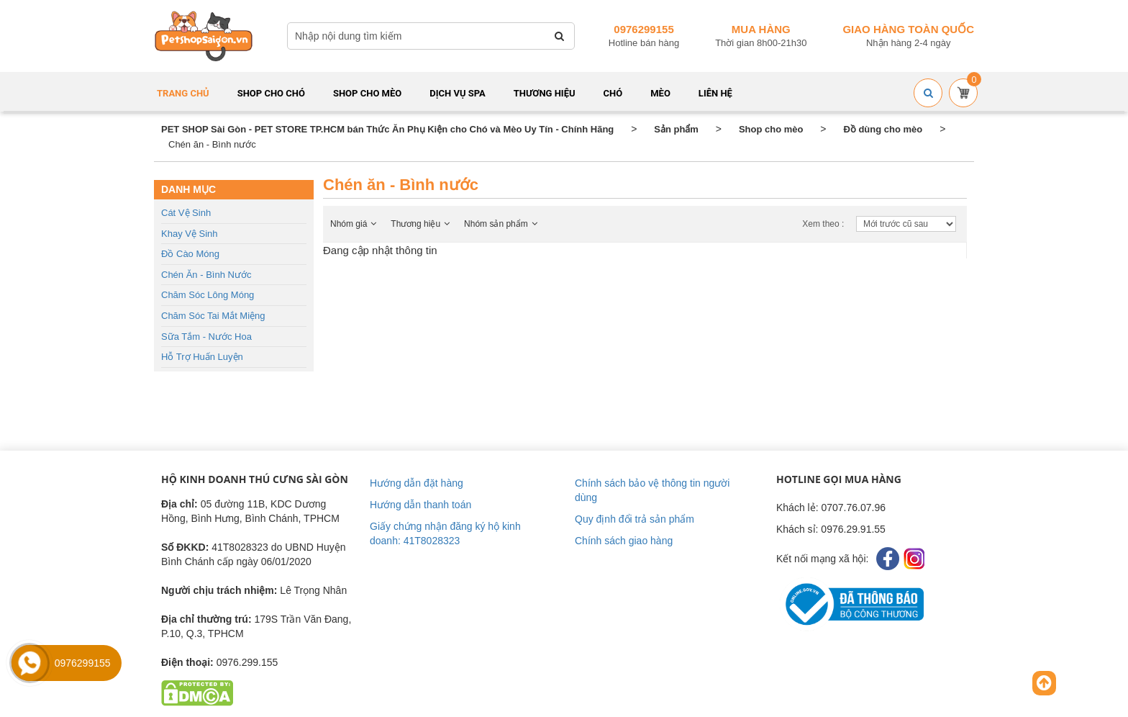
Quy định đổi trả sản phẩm (634, 519)
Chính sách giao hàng (624, 540)
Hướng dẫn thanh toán (420, 504)
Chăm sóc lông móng (207, 294)
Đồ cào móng (190, 253)
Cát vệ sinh (186, 212)
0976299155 (643, 29)
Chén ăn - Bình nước (206, 274)
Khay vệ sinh (189, 233)
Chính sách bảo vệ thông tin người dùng (652, 490)
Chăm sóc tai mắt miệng (213, 315)
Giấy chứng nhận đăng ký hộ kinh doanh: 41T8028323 (445, 533)
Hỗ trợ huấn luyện (202, 356)
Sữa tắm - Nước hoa (206, 336)
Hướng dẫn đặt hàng (416, 483)
